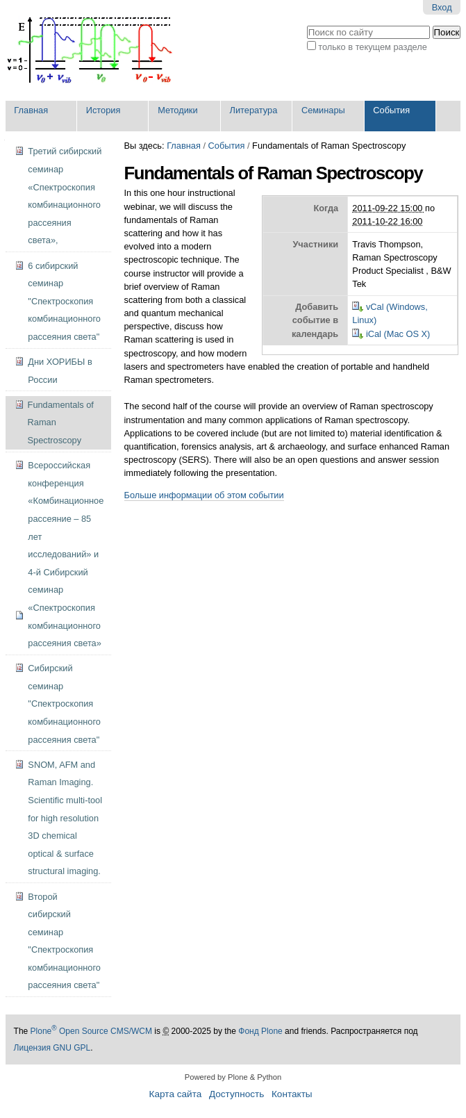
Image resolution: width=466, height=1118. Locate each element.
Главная (31, 110)
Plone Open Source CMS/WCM (91, 1031)
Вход (442, 7)
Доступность (236, 1094)
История (103, 110)
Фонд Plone (260, 1031)
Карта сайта (175, 1094)
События (391, 110)
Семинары (323, 110)
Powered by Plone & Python (233, 1077)
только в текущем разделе (372, 47)
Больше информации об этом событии (204, 495)
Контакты (292, 1094)
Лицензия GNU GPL (52, 1048)
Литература (254, 110)
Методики (177, 110)
